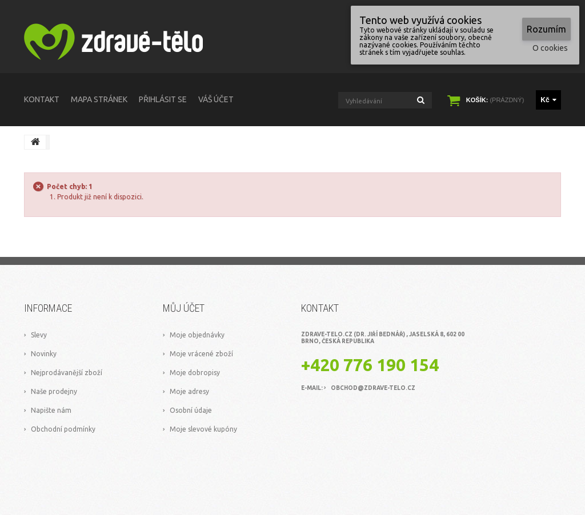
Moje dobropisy (195, 372)
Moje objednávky (197, 335)
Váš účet (216, 99)
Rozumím (546, 29)
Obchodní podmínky (63, 429)
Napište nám (51, 410)
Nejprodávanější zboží (66, 372)
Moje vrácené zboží (201, 353)
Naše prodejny (54, 391)
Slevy (39, 335)
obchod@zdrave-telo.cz (373, 388)
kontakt (41, 99)
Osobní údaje (191, 410)
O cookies (550, 48)
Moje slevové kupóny (203, 429)
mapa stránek (99, 99)
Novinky (44, 353)
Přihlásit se (163, 99)
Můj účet (184, 308)
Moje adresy (189, 391)
